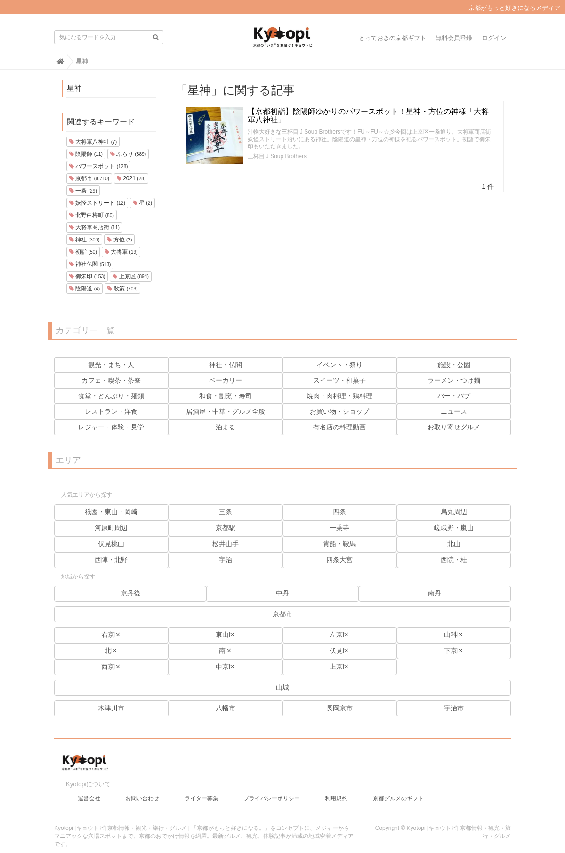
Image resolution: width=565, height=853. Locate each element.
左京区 (339, 634)
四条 (339, 511)
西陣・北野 (111, 559)
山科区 (454, 634)
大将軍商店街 (94, 227)
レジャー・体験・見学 (111, 427)
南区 (225, 650)
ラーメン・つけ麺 (454, 380)
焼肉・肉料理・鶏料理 (339, 396)
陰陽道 (84, 288)
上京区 (130, 276)
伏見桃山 (111, 543)
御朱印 (87, 276)
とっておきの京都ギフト (392, 37)
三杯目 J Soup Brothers (277, 156)
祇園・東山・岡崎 (111, 511)
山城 (282, 687)
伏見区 (339, 650)
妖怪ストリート (97, 203)
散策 (122, 288)
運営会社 (89, 793)
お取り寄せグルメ (454, 427)
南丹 (434, 593)
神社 (84, 239)
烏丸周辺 (454, 511)
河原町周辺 (111, 527)
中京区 (225, 666)
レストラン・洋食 (111, 411)
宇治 (225, 559)
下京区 (454, 650)
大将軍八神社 (93, 141)
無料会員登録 (454, 37)
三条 (225, 511)
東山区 (225, 634)
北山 (453, 543)
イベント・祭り (339, 365)
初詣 (83, 252)
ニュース (454, 411)
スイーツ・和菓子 (339, 380)
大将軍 (121, 252)
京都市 (89, 178)
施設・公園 (453, 365)
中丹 (282, 593)
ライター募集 (201, 793)
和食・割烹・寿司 (225, 396)
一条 (83, 190)
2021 (131, 178)
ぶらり (128, 154)
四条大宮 (339, 559)
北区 (111, 650)
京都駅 (225, 527)
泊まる (225, 427)
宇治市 (454, 708)
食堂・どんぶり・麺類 (111, 396)
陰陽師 (86, 154)
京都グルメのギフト (398, 793)
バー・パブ (453, 396)
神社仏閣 (90, 264)
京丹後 (130, 593)
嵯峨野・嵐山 (454, 527)
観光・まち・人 (111, 365)
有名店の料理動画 (339, 427)
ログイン (494, 37)
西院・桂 (454, 559)
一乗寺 (339, 527)
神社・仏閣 (225, 365)
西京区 (111, 666)
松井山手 (225, 543)
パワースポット (98, 166)
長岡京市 (339, 708)
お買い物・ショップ (339, 411)
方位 (119, 239)
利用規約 (336, 793)
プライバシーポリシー (271, 793)
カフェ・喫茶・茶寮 (111, 380)
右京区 (111, 634)
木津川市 (111, 708)
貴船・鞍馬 (339, 543)
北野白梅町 (91, 215)
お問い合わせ (142, 793)
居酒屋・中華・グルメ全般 (225, 411)
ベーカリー (225, 380)
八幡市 (225, 708)
